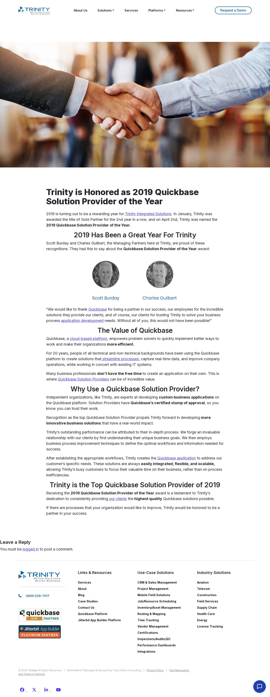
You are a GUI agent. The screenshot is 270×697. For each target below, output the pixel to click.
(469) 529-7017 (37, 596)
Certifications (148, 632)
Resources (184, 10)
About (82, 588)
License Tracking (210, 626)
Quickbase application (176, 458)
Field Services (207, 601)
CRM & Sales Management (157, 582)
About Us (80, 10)
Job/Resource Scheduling (157, 601)
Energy (202, 620)
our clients (117, 498)
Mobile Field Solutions (154, 595)
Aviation (203, 582)
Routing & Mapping (152, 614)
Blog (81, 595)
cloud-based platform (88, 338)
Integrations (146, 651)
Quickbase (97, 309)
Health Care (206, 614)
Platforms (155, 10)
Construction (207, 595)
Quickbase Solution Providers (83, 379)
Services (131, 10)
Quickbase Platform (92, 614)
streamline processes (120, 359)
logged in (31, 549)
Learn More (233, 10)
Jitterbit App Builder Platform (99, 620)
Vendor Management (153, 626)
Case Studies (88, 601)
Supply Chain (207, 607)
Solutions (105, 10)
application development (82, 320)
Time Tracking (148, 620)
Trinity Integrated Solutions (148, 214)
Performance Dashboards (157, 645)
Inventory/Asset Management (159, 607)
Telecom (203, 588)
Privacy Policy (155, 670)
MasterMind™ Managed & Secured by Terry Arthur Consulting (104, 670)
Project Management (153, 588)
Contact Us (86, 607)
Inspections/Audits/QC (154, 639)
